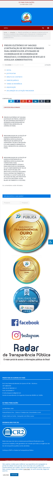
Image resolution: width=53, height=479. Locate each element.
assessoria (5, 455)
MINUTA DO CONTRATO (14, 88)
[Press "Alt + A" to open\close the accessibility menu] (50, 242)
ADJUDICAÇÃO (11, 98)
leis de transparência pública (10, 457)
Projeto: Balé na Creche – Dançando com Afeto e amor (18, 427)
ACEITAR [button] (14, 474)
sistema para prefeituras (26, 452)
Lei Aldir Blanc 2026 (26, 4)
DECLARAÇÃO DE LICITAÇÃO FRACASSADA (20, 102)
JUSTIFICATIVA (11, 85)
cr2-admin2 (8, 76)
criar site (14, 452)
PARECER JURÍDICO (12, 91)
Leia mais (27, 469)
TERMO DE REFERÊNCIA (14, 95)
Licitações (48, 76)
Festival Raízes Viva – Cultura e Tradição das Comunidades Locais (21, 423)
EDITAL (8, 81)
